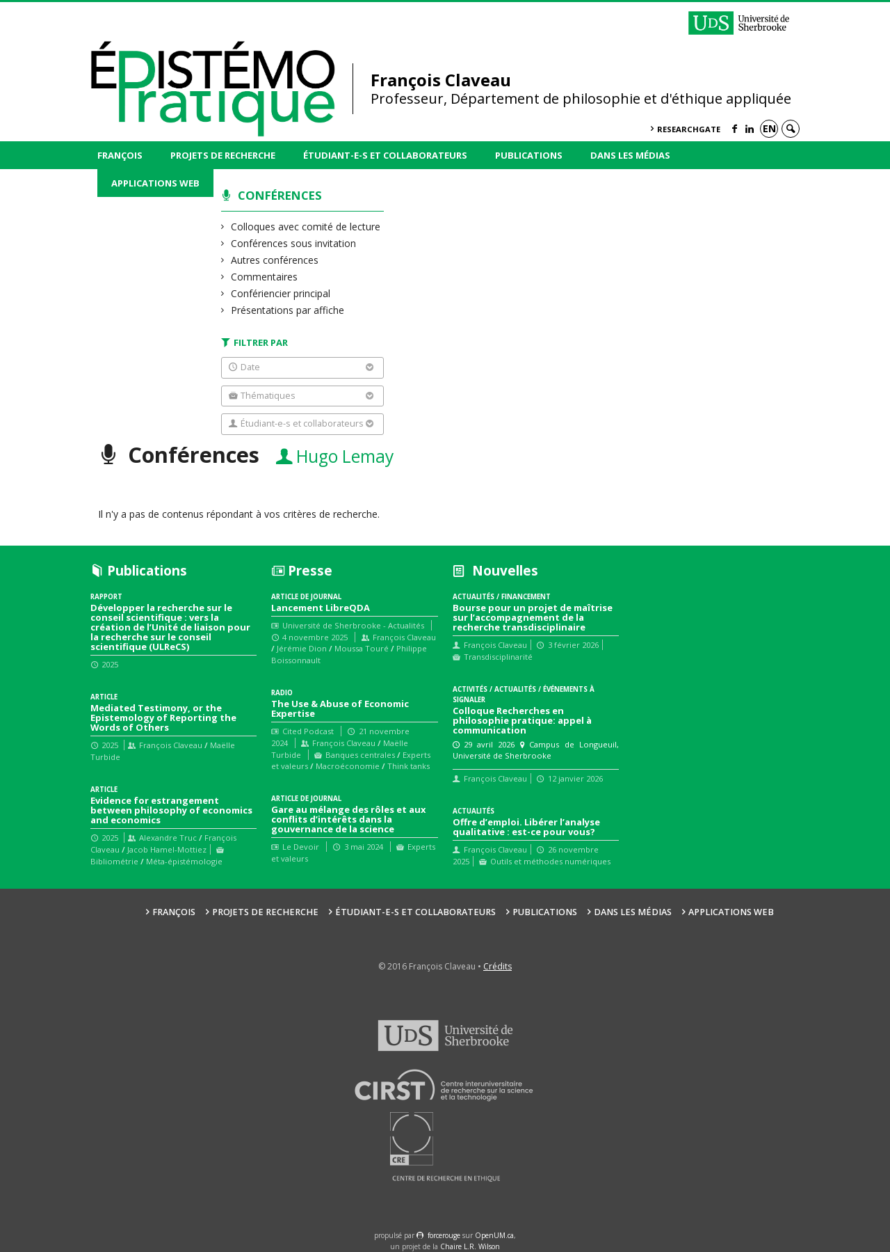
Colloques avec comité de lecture (306, 226)
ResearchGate (688, 129)
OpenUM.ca (494, 1235)
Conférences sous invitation (294, 243)
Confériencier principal (281, 293)
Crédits (497, 966)
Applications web (155, 183)
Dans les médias (630, 155)
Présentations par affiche (288, 310)
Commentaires (265, 276)
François (120, 155)
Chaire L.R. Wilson (470, 1246)
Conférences (280, 195)
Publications (529, 155)
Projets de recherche (222, 155)
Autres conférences (275, 260)
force (444, 1235)
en (769, 128)
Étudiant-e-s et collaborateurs (385, 155)
